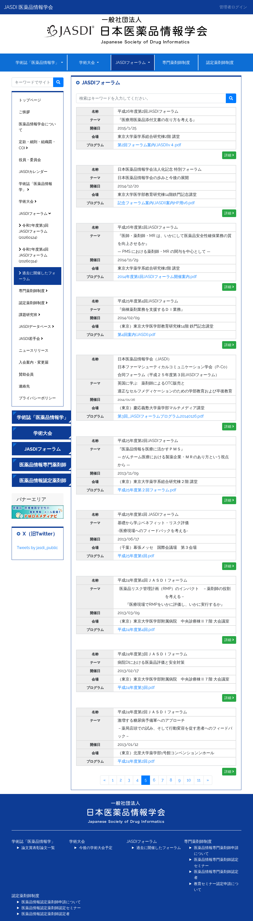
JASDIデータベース (36, 326)
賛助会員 (26, 374)
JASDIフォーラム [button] (131, 62)
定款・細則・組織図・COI (37, 145)
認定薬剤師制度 (220, 62)
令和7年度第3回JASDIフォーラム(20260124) (33, 231)
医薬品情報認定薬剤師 (42, 480)
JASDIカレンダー (33, 171)
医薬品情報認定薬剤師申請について (51, 902)
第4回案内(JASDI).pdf (136, 334)
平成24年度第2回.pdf (136, 761)
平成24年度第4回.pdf (136, 629)
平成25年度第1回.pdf (136, 555)
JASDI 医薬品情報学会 (28, 7)
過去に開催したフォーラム (37, 276)
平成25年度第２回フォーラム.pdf (147, 490)
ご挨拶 (24, 112)
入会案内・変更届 (33, 362)
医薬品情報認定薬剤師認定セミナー (51, 908)
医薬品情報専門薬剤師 (42, 464)
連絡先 (24, 386)
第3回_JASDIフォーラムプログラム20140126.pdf (161, 416)
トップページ (30, 100)
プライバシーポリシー (37, 398)
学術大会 (87, 62)
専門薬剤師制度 (176, 62)
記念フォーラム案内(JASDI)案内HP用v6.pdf (156, 203)
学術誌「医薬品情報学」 (38, 62)
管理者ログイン (233, 7)
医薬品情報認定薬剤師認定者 (45, 914)
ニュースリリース (33, 350)
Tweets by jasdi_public (37, 547)
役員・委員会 (30, 160)
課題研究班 (29, 315)
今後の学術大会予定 (95, 848)
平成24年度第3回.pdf (136, 687)
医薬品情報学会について (37, 127)
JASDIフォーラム (35, 213)
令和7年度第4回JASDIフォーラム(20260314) (33, 255)
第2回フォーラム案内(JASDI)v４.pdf (149, 145)
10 (189, 780)
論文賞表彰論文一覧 (38, 848)
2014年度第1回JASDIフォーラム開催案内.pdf (157, 276)
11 (199, 780)
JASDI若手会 (31, 338)
